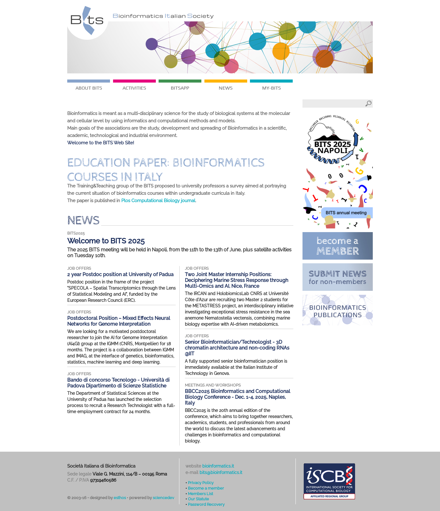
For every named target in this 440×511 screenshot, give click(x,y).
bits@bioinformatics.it (221, 472)
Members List (200, 493)
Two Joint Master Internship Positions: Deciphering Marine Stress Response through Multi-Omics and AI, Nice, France (236, 280)
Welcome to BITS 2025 (106, 240)
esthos (120, 497)
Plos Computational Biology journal (158, 200)
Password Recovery (206, 504)
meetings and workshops (213, 385)
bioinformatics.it (218, 466)
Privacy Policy (201, 482)
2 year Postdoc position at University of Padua (120, 274)
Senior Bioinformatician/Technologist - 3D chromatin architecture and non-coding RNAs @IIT (237, 348)
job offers (79, 268)
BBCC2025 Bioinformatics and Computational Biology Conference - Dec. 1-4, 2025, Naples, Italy (237, 397)
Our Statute (198, 498)
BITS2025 (76, 233)
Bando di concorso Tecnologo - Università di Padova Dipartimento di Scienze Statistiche (118, 383)
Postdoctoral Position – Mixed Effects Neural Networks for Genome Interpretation (118, 321)
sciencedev (163, 497)
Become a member (206, 488)
